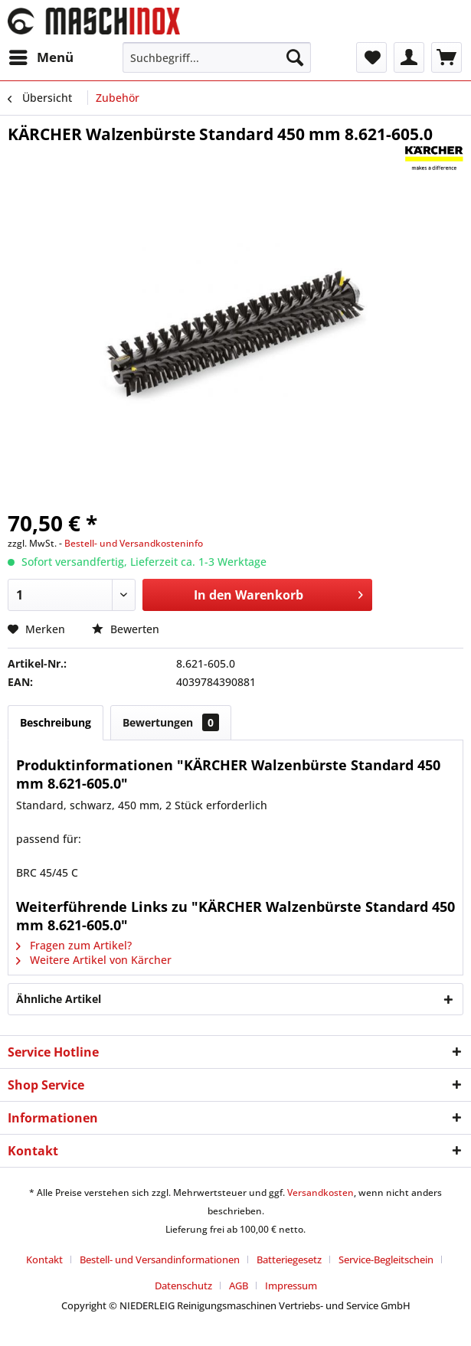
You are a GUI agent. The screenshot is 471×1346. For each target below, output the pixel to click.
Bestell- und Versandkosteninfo (133, 543)
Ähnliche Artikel (58, 999)
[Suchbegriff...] (217, 57)
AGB (238, 1285)
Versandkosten (320, 1192)
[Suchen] (295, 57)
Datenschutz (183, 1285)
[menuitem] (40, 57)
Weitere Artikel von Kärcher (94, 959)
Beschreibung (55, 722)
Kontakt (44, 1259)
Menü (41, 55)
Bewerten (125, 629)
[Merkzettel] (371, 57)
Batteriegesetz (289, 1259)
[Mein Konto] (409, 57)
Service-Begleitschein (386, 1259)
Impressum (291, 1285)
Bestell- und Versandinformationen (160, 1259)
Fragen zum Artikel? (74, 945)
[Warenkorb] (446, 57)
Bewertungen (171, 722)
